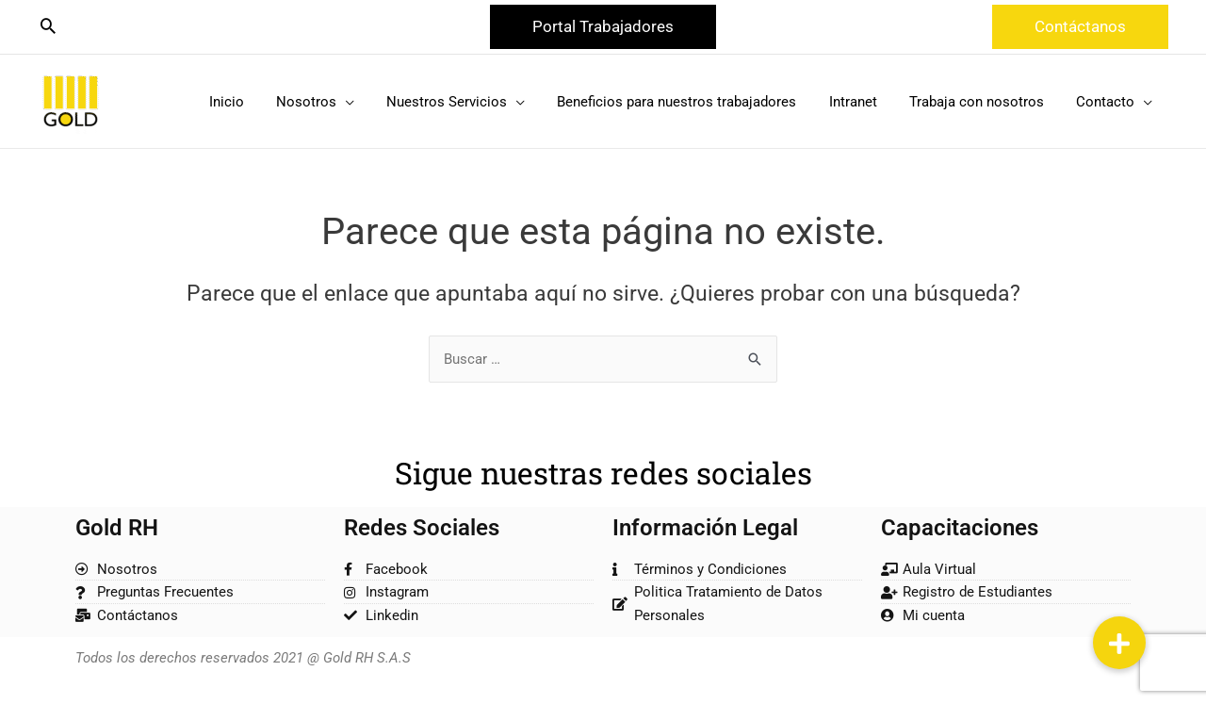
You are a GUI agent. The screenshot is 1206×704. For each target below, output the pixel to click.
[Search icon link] (48, 28)
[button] (603, 27)
